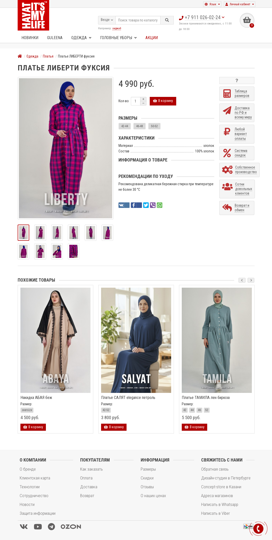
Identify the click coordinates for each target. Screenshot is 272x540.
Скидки (147, 477)
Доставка (88, 486)
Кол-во (123, 101)
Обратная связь (215, 469)
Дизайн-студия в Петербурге (226, 477)
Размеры (148, 469)
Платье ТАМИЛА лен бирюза (206, 397)
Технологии (30, 486)
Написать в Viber (215, 513)
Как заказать (91, 469)
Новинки (29, 37)
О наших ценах (153, 495)
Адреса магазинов (217, 495)
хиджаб (116, 28)
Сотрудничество (34, 495)
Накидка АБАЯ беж (36, 397)
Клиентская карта (35, 477)
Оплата (86, 477)
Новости (27, 504)
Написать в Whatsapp (219, 504)
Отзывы (147, 486)
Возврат (87, 495)
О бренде (28, 469)
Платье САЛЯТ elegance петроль (128, 397)
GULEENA (55, 37)
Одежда (81, 37)
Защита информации (37, 513)
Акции (151, 37)
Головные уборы (118, 37)
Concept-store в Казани (221, 486)
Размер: (26, 404)
